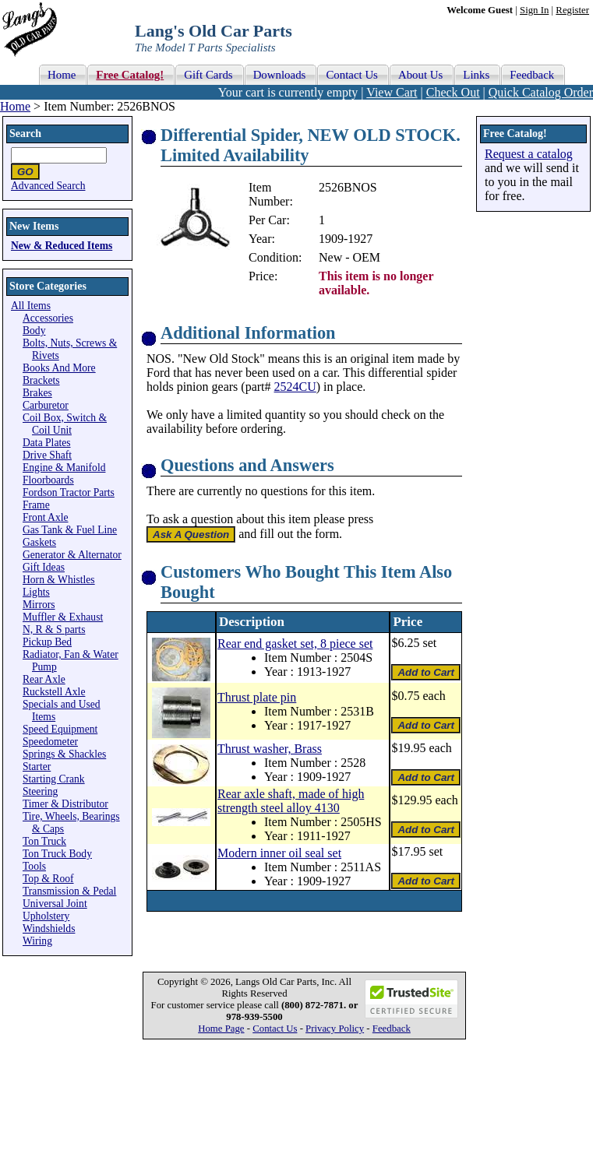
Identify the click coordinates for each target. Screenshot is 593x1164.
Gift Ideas (44, 567)
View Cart (391, 92)
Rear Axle (44, 679)
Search (25, 133)
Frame (36, 505)
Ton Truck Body (57, 854)
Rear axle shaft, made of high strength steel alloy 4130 (290, 800)
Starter (37, 766)
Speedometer (50, 741)
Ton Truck (44, 841)
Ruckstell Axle (54, 692)
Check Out (453, 92)
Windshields (49, 928)
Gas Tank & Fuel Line (70, 530)
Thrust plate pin (256, 697)
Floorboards (48, 480)
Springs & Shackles (64, 754)
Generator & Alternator (72, 555)
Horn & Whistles (59, 580)
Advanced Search (48, 186)
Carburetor (46, 405)
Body (34, 330)
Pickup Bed (47, 642)
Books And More (59, 368)
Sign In (534, 10)
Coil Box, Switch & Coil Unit (65, 424)
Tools (34, 866)
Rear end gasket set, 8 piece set (294, 643)
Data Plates (47, 442)
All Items (31, 305)
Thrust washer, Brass (269, 748)
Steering (40, 791)
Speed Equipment (60, 729)
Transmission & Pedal (69, 891)
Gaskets (39, 542)
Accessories (48, 318)
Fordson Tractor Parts (69, 492)
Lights (36, 592)
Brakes (37, 393)
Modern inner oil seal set (279, 853)
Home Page (221, 1028)
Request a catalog (529, 153)
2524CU (295, 386)
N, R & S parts (54, 629)
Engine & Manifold (64, 467)
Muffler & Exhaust (63, 617)
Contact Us (274, 1028)
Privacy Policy (334, 1028)
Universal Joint (55, 903)
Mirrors (39, 604)
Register (572, 10)
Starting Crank (54, 779)
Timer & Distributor (65, 804)
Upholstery (46, 916)
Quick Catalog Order (541, 92)
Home (15, 106)
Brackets (41, 380)
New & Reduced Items (61, 245)
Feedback (391, 1028)
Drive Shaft (47, 455)
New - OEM (349, 257)
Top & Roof (48, 878)
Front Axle (46, 517)
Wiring (37, 941)
